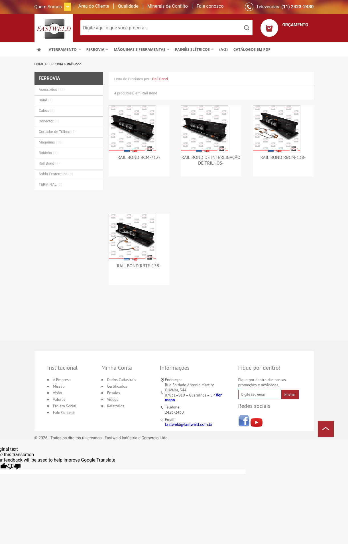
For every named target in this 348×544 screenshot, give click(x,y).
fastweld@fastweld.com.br (189, 424)
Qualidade (128, 6)
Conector (49, 121)
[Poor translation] (14, 466)
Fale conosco (210, 6)
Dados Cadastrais (121, 379)
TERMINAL (50, 184)
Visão (57, 392)
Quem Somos (48, 6)
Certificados (117, 386)
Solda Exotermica (56, 174)
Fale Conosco (64, 412)
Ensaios (113, 392)
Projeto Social (64, 405)
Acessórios (52, 89)
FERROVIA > (57, 64)
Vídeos (112, 399)
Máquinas (51, 142)
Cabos (47, 110)
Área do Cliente (93, 6)
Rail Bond (74, 64)
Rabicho (48, 153)
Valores (59, 399)
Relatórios (115, 405)
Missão (59, 386)
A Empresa (62, 379)
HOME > (41, 64)
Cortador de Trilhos (57, 132)
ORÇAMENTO (295, 24)
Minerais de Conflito (167, 6)
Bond (46, 100)
